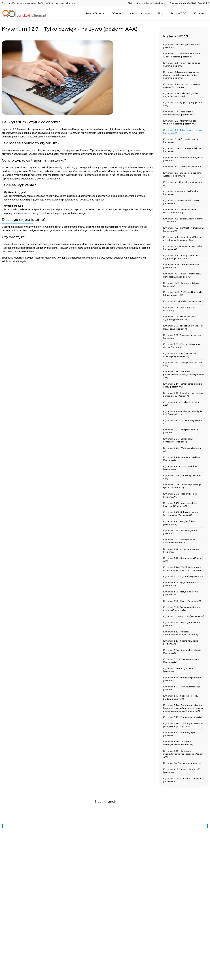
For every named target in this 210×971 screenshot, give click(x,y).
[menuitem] (130, 3)
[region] (105, 826)
